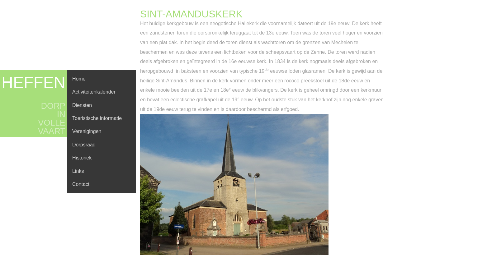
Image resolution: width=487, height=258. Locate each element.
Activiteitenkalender (94, 91)
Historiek (82, 157)
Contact (80, 184)
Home (79, 78)
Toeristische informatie (97, 118)
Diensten (82, 105)
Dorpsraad (84, 144)
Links (78, 171)
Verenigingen (86, 131)
